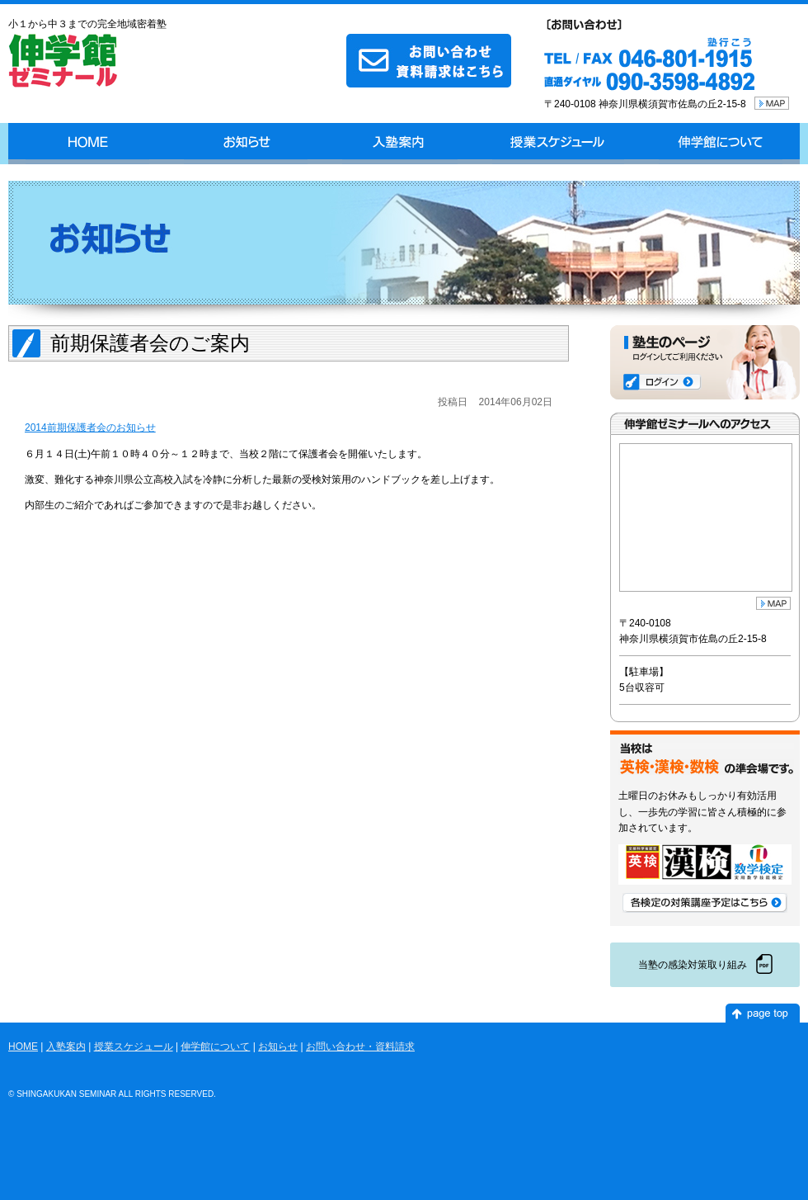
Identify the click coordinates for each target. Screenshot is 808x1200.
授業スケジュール (558, 143)
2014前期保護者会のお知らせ (90, 427)
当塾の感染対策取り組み (692, 965)
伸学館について (720, 143)
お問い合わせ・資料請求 (360, 1046)
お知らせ (246, 143)
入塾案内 (400, 143)
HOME (87, 143)
